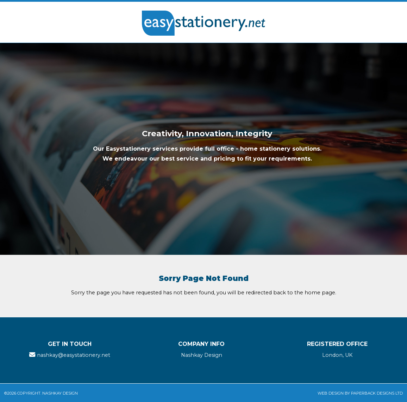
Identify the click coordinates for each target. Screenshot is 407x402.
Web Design (331, 393)
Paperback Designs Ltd (377, 393)
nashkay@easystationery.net (73, 355)
